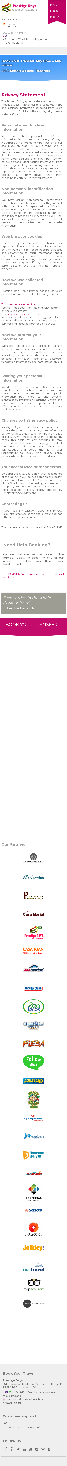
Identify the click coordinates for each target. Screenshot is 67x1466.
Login (53, 5)
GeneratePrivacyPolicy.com (18, 493)
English (54, 11)
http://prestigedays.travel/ (46, 111)
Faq (5, 1423)
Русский (55, 17)
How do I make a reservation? (21, 1427)
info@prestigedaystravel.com (26, 1399)
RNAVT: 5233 (12, 1403)
